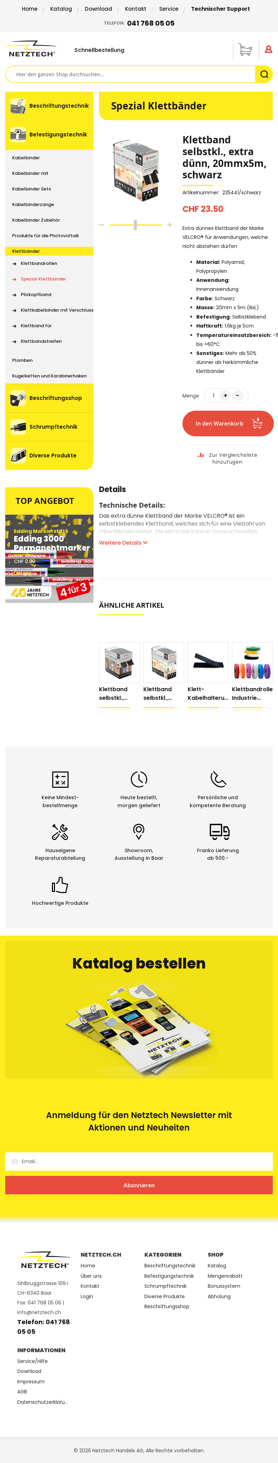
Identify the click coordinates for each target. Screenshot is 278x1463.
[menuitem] (49, 106)
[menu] (49, 281)
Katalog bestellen (139, 963)
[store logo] (32, 48)
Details (112, 490)
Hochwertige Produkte (60, 903)
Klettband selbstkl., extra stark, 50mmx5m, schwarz (115, 693)
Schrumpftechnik (165, 1286)
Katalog (61, 8)
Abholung (219, 1296)
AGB (22, 1392)
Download (98, 8)
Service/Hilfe (32, 1361)
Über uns (91, 1276)
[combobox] (139, 74)
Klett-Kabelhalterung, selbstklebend (208, 693)
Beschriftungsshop (166, 1306)
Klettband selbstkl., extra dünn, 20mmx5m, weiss (159, 693)
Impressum (31, 1382)
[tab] (112, 493)
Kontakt (135, 8)
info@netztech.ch (39, 1312)
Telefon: (139, 23)
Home (29, 8)
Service (168, 8)
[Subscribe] (139, 1185)
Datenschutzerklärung (43, 1402)
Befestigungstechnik (169, 1276)
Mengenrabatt (225, 1276)
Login (87, 1296)
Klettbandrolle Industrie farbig (252, 693)
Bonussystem (224, 1286)
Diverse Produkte (164, 1296)
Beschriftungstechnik (170, 1266)
